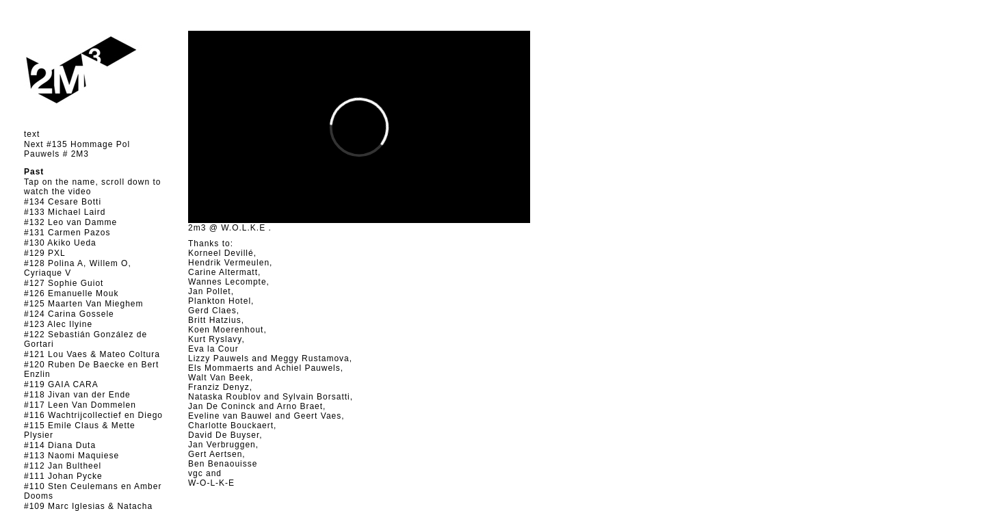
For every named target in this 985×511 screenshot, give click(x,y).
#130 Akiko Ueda (60, 243)
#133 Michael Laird (64, 212)
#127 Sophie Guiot (63, 283)
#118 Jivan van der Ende (77, 394)
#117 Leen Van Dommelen (80, 405)
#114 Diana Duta (60, 445)
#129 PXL (45, 253)
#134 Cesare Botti (62, 202)
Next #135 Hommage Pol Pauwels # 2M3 (77, 149)
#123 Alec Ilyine (58, 324)
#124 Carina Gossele (69, 314)
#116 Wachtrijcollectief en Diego (93, 415)
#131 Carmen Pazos (67, 232)
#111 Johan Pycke (63, 476)
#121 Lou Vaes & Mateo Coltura (92, 354)
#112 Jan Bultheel (62, 466)
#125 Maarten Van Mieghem (84, 304)
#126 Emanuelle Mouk (71, 293)
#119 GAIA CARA (61, 384)
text (32, 134)
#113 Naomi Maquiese (71, 455)
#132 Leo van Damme (70, 222)
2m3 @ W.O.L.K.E (226, 228)
